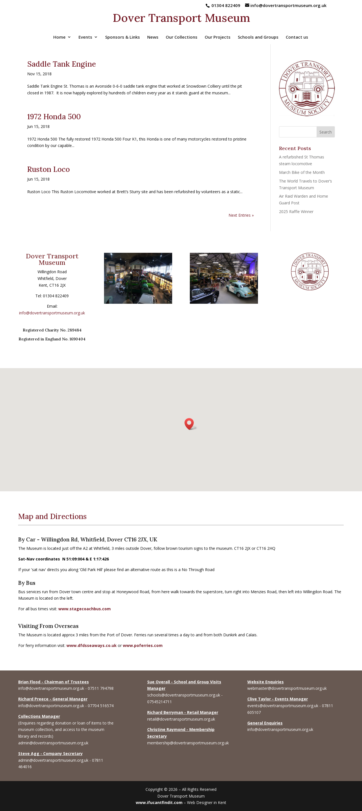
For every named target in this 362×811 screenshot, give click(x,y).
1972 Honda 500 (54, 116)
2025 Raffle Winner (296, 211)
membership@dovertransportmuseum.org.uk (188, 742)
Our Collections (181, 37)
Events (85, 37)
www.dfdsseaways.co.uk (91, 645)
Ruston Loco (48, 169)
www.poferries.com (143, 645)
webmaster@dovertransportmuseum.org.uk (287, 688)
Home (59, 37)
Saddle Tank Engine (61, 64)
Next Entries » (241, 215)
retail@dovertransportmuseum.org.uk (181, 719)
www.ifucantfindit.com (159, 802)
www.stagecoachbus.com (84, 608)
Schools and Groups (258, 37)
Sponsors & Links (122, 37)
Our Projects (217, 37)
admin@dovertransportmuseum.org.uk (53, 742)
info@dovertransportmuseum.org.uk (52, 312)
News (152, 37)
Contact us (297, 37)
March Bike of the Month (302, 172)
